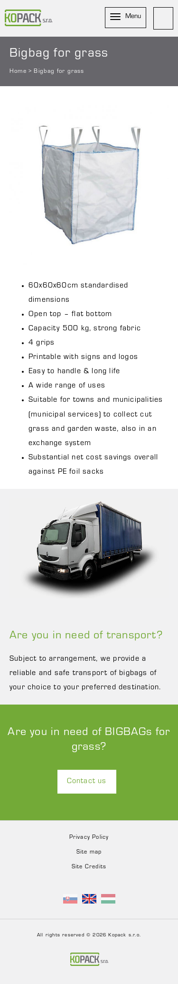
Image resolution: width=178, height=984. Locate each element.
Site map (89, 852)
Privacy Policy (89, 838)
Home (18, 72)
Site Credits (89, 867)
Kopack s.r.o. (124, 935)
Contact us (87, 781)
